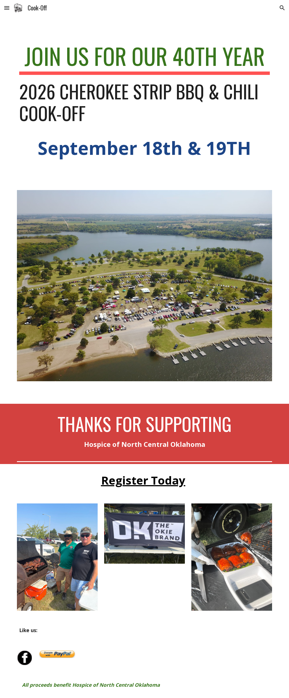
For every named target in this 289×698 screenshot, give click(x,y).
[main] (144, 107)
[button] (7, 7)
